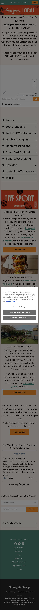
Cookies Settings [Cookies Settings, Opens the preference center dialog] (19, 307)
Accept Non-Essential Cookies (19, 318)
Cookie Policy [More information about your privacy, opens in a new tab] (10, 301)
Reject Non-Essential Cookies (19, 312)
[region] (19, 305)
